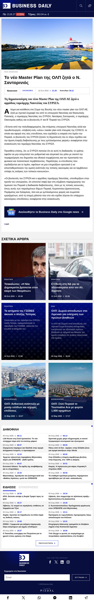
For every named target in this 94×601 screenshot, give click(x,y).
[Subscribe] (80, 577)
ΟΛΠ (7, 224)
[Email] (37, 577)
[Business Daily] (24, 560)
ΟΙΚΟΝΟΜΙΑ (28, 90)
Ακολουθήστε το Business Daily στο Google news (45, 212)
